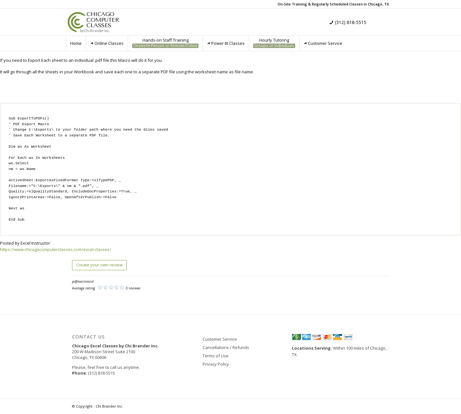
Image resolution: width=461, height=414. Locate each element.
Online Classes (107, 43)
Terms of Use (216, 356)
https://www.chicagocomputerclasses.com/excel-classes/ (55, 249)
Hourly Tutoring (274, 42)
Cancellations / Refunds (226, 347)
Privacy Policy (216, 364)
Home (76, 43)
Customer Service (323, 43)
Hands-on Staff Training (165, 42)
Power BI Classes (226, 43)
